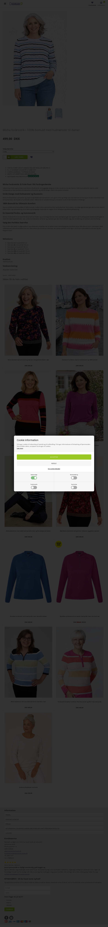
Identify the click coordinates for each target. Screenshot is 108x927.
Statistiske (74, 486)
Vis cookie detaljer (54, 469)
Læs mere (20, 448)
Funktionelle (34, 486)
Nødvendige (34, 476)
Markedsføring (74, 476)
